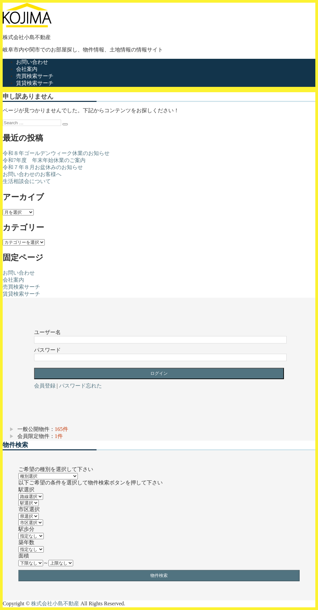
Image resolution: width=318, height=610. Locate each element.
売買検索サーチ (34, 76)
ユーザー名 (47, 332)
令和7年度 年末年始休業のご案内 (44, 160)
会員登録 (44, 386)
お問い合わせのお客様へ (32, 174)
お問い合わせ (32, 62)
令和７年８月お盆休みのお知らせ (43, 167)
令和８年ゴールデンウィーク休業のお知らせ (56, 153)
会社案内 (26, 69)
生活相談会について (27, 181)
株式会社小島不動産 (27, 37)
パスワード (47, 350)
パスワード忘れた (80, 386)
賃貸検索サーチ (34, 83)
